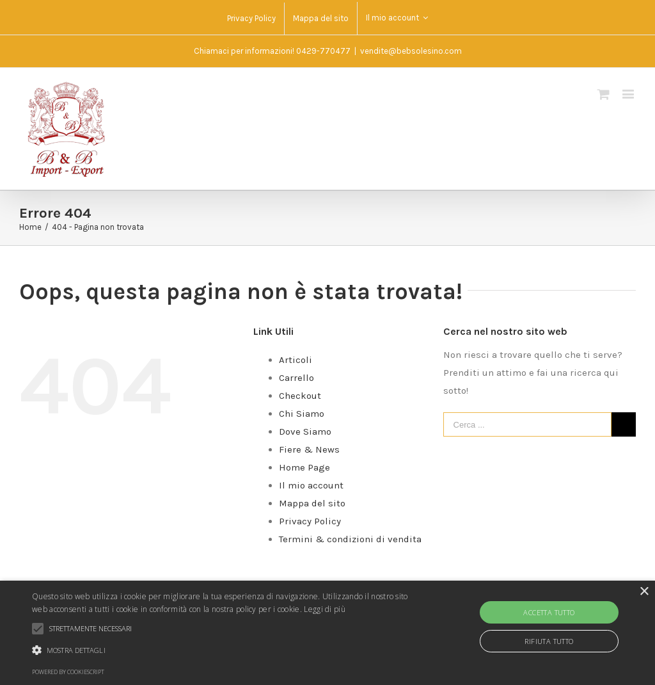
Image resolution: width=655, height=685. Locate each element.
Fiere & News (309, 449)
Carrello (296, 377)
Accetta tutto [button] (548, 612)
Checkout (300, 395)
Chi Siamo (301, 413)
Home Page (304, 467)
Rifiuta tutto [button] (549, 641)
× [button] (644, 592)
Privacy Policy (310, 521)
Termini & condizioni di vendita (350, 539)
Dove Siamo (305, 431)
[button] (224, 650)
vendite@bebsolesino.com (411, 51)
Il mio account (311, 485)
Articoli (295, 360)
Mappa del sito (312, 503)
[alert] (327, 633)
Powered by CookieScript (68, 672)
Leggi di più (324, 609)
